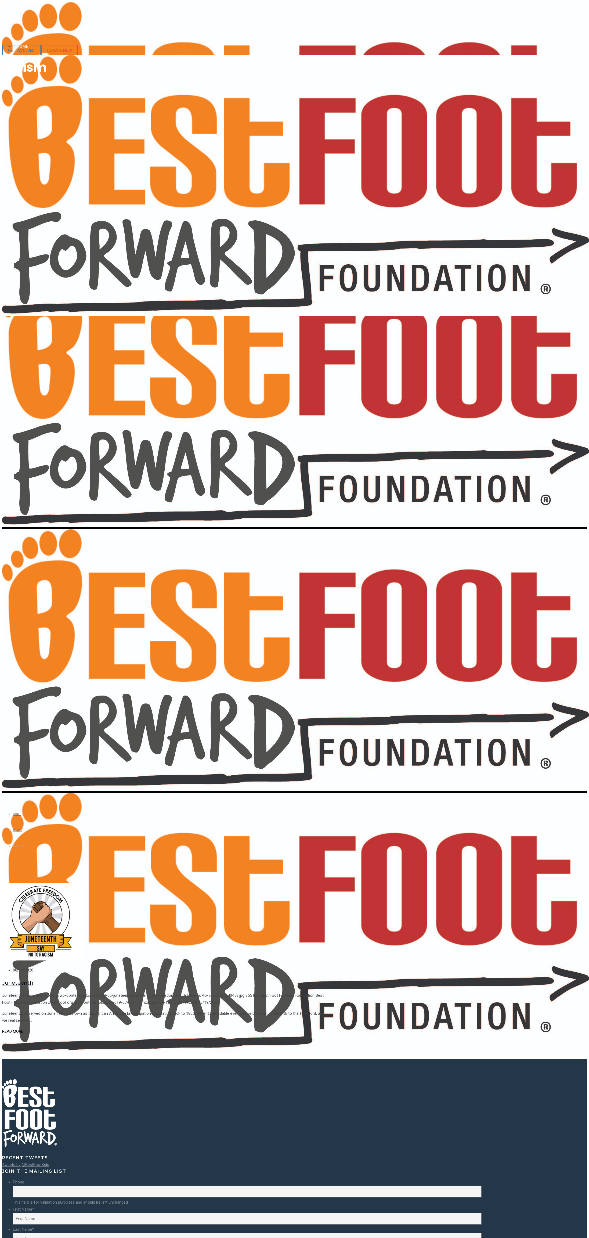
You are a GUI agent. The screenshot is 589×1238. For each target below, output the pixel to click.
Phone (18, 1182)
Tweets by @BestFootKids (25, 1164)
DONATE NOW (59, 50)
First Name (23, 1209)
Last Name (23, 1229)
